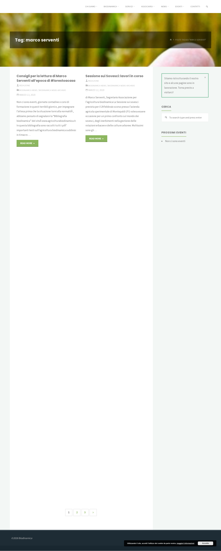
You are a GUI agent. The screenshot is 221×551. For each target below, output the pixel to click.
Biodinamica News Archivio (56, 94)
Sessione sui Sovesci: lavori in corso (115, 76)
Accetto (205, 543)
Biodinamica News (29, 94)
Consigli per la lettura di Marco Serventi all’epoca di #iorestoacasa (43, 81)
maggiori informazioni (185, 543)
